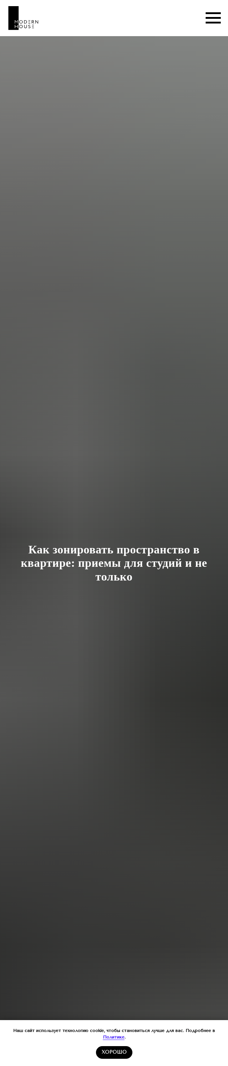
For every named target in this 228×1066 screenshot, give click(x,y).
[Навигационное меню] (213, 18)
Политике (113, 1037)
